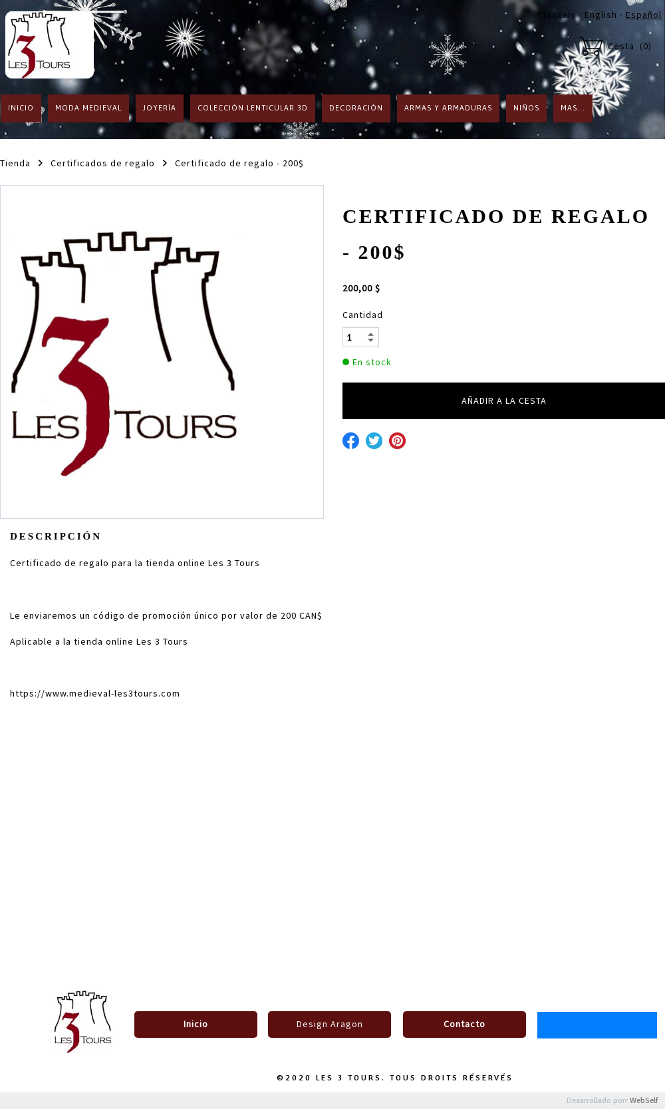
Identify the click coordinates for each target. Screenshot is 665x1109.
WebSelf (644, 1101)
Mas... (573, 108)
